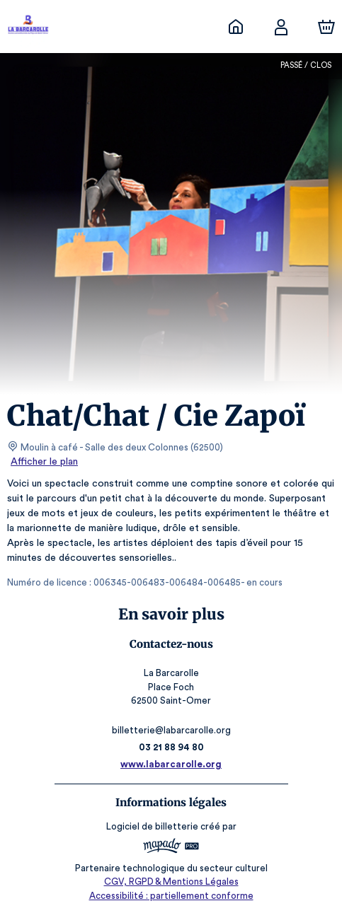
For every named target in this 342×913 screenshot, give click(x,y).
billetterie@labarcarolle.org (171, 730)
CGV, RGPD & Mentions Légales (171, 881)
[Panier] (326, 27)
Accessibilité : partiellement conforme (171, 895)
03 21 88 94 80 (171, 747)
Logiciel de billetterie (153, 826)
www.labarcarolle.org (171, 764)
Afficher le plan (43, 461)
